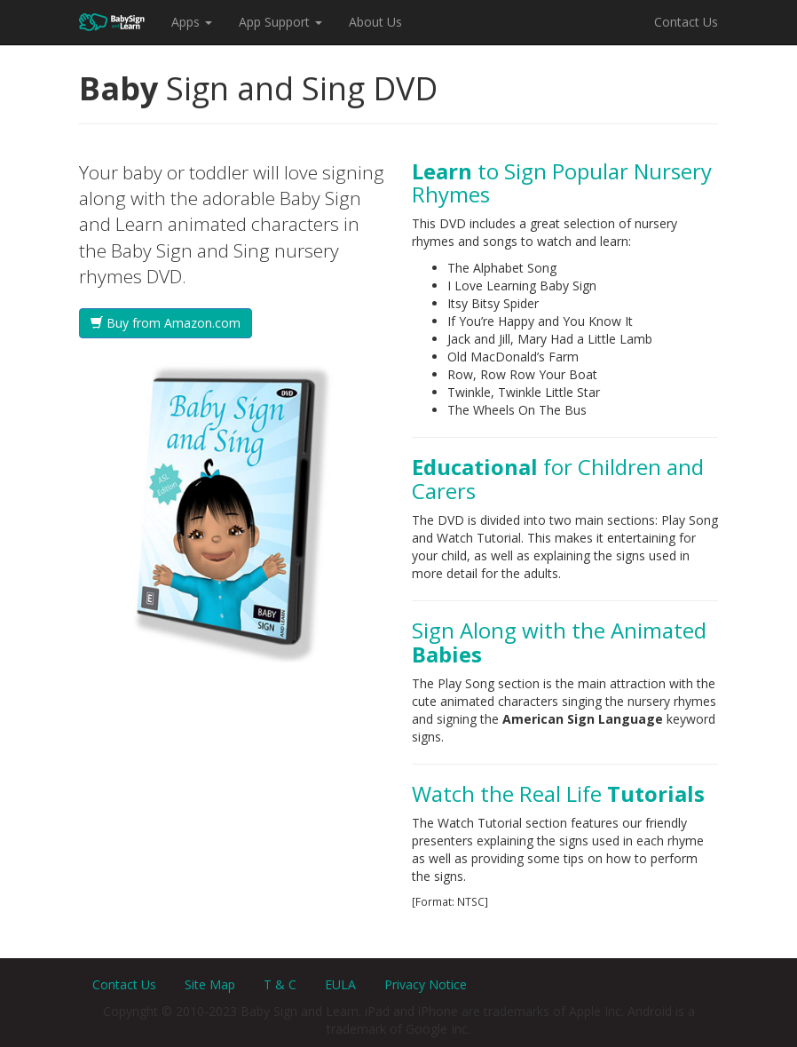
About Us (375, 21)
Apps (191, 21)
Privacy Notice (425, 984)
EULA (340, 984)
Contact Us (686, 21)
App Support (280, 21)
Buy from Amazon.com (166, 322)
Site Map (210, 984)
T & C (280, 984)
